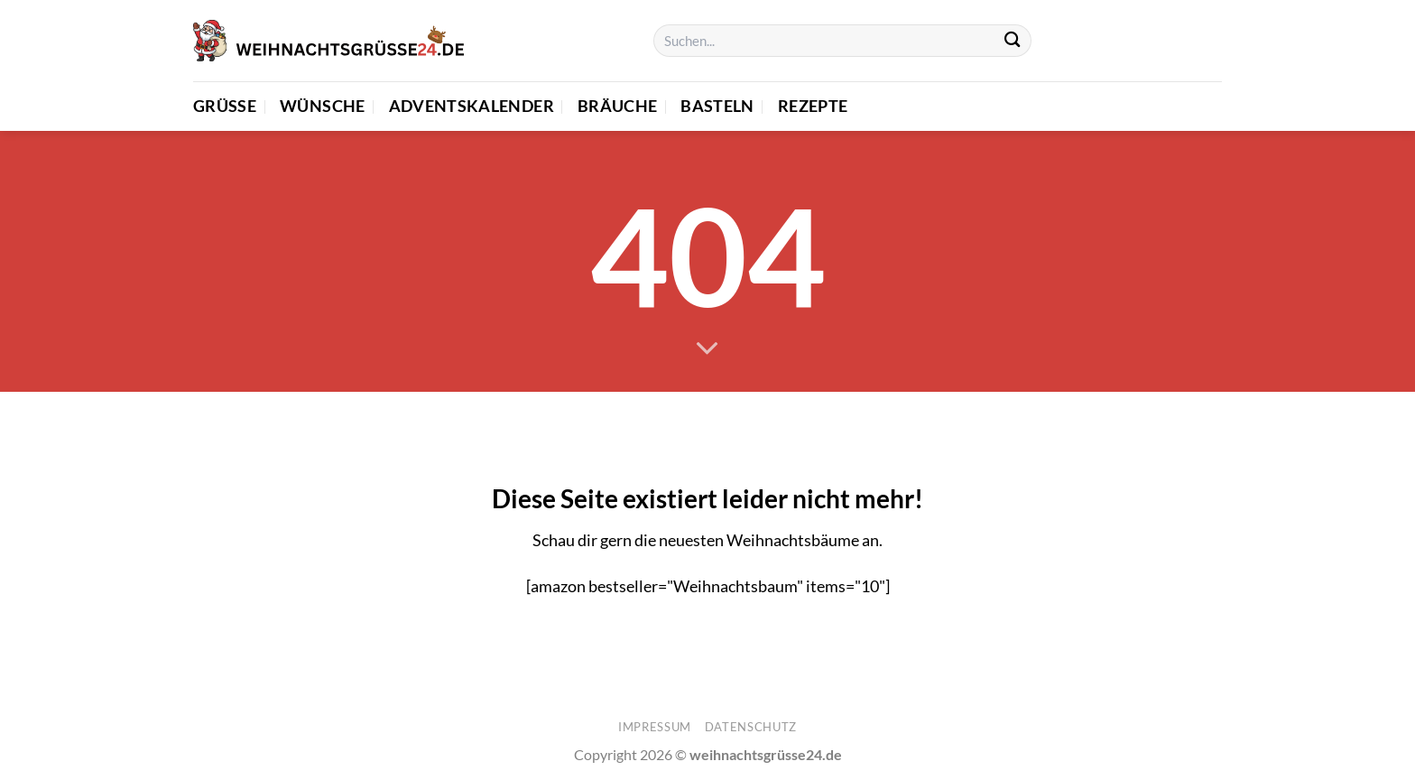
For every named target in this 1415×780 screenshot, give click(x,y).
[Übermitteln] (1012, 41)
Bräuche (617, 106)
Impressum (654, 727)
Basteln (717, 106)
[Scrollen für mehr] (707, 349)
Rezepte (812, 106)
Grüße (224, 106)
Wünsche (322, 106)
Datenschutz (751, 727)
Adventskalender (471, 106)
